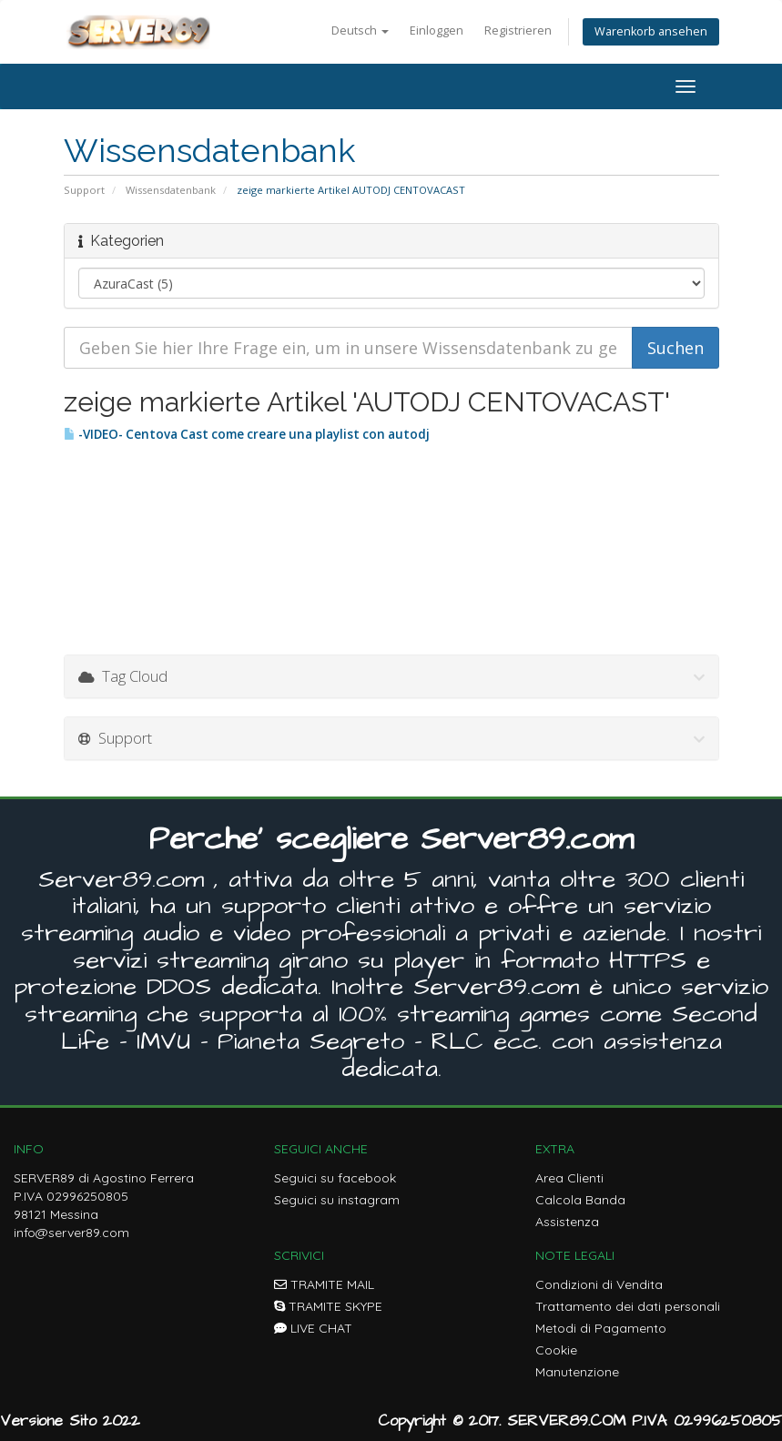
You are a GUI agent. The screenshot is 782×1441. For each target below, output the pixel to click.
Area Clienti (569, 1178)
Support (84, 190)
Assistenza (567, 1221)
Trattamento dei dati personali (627, 1306)
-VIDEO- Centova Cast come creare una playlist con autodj (247, 434)
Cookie (556, 1350)
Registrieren (518, 30)
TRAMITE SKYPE (328, 1306)
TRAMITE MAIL (324, 1284)
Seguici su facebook (335, 1178)
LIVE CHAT (313, 1328)
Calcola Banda (580, 1200)
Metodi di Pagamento (600, 1328)
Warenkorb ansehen (650, 31)
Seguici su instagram (337, 1200)
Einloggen (436, 30)
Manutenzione (577, 1372)
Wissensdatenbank (171, 190)
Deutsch (360, 30)
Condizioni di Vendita (599, 1284)
